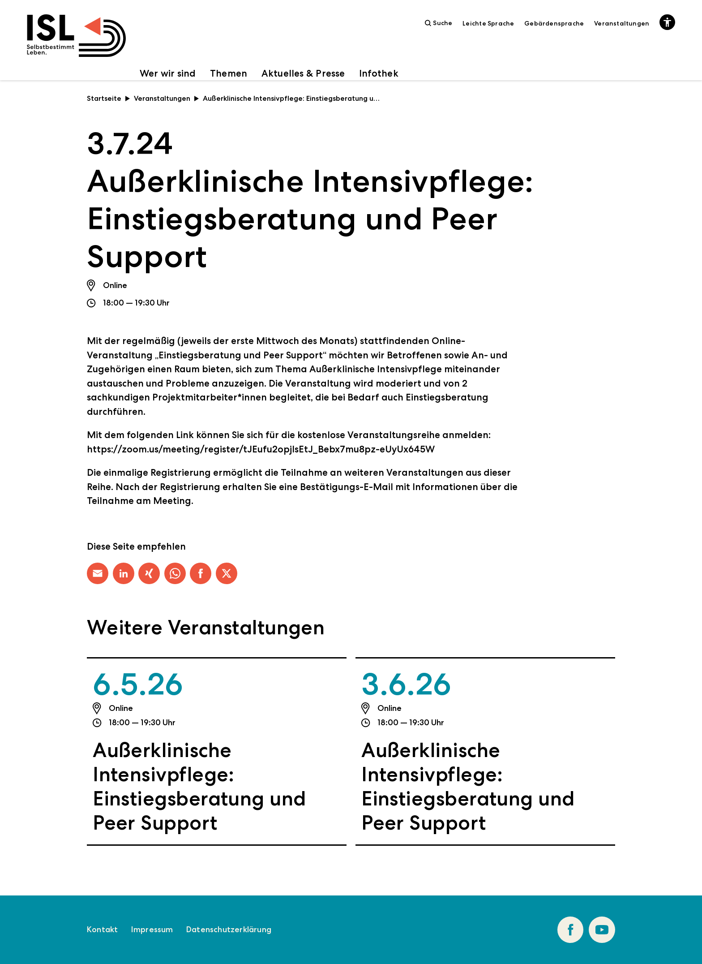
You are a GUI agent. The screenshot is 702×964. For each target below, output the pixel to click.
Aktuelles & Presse (303, 73)
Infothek (378, 73)
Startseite (108, 98)
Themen (228, 73)
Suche (438, 23)
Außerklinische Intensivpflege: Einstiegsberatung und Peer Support (199, 786)
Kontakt (102, 929)
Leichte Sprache (488, 23)
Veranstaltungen (621, 23)
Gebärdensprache (554, 23)
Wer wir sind (168, 73)
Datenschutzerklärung (228, 929)
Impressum (152, 929)
